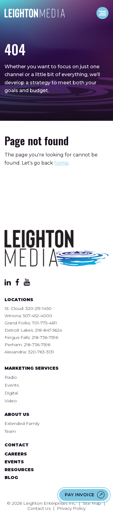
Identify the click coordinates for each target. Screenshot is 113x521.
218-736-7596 (45, 337)
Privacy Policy (71, 508)
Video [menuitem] (11, 401)
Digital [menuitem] (11, 393)
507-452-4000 (37, 315)
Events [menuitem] (12, 385)
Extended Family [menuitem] (22, 423)
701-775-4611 (44, 323)
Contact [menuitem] (17, 445)
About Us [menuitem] (17, 414)
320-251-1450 (38, 308)
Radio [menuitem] (11, 377)
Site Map (92, 503)
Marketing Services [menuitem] (31, 368)
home (61, 163)
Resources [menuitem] (19, 469)
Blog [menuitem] (11, 477)
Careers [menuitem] (16, 454)
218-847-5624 (48, 330)
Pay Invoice (80, 494)
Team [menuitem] (10, 431)
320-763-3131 (41, 352)
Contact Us (39, 508)
